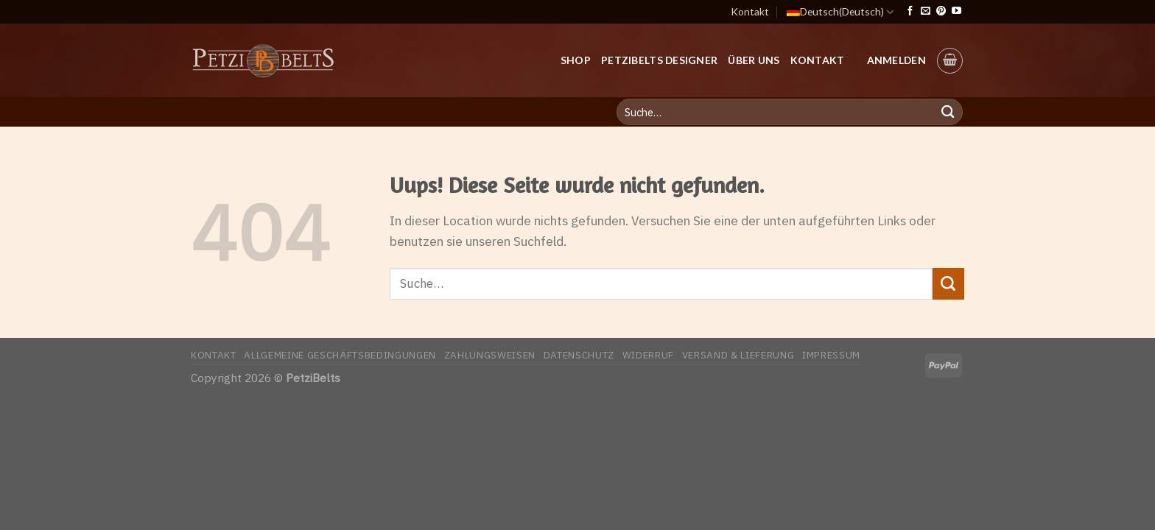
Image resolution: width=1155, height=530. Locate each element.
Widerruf (648, 354)
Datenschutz (579, 354)
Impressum (831, 354)
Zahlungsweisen (490, 354)
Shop (576, 60)
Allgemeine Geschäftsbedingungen (340, 354)
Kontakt (750, 11)
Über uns (753, 60)
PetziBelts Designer (659, 60)
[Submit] (948, 284)
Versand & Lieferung (738, 354)
